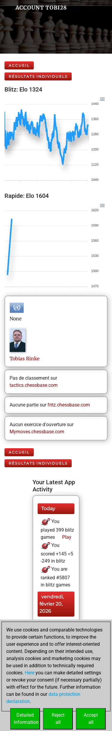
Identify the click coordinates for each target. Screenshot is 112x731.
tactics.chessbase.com (34, 385)
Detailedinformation (26, 718)
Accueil (19, 65)
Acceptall (91, 718)
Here (29, 673)
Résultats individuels (38, 76)
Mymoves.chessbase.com (37, 431)
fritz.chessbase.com (68, 405)
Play (66, 537)
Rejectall (58, 718)
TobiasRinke (24, 358)
